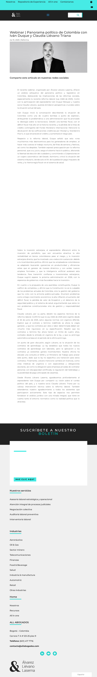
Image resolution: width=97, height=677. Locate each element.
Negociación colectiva (21, 509)
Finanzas (14, 560)
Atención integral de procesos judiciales (30, 504)
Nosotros (10, 2)
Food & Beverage (18, 565)
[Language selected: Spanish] (81, 674)
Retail (13, 585)
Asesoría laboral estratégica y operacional (31, 499)
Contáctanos (67, 2)
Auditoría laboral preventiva (24, 514)
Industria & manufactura (22, 575)
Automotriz (15, 580)
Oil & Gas (14, 545)
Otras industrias (18, 590)
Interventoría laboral (20, 519)
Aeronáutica (16, 540)
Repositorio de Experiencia (31, 2)
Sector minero (17, 550)
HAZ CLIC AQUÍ (25, 479)
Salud (13, 570)
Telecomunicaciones (20, 555)
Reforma (25, 40)
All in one (53, 2)
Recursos (14, 610)
